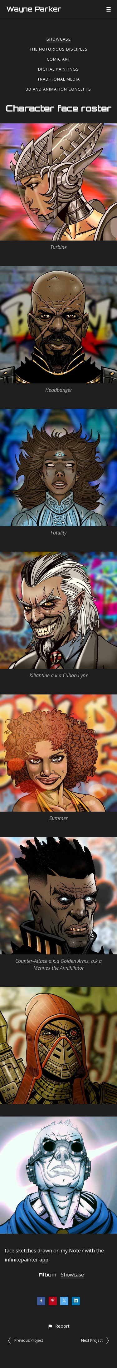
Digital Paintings (58, 69)
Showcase (58, 39)
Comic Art (58, 59)
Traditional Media (58, 79)
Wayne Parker (33, 9)
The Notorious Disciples (59, 49)
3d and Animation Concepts (58, 89)
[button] (58, 1326)
